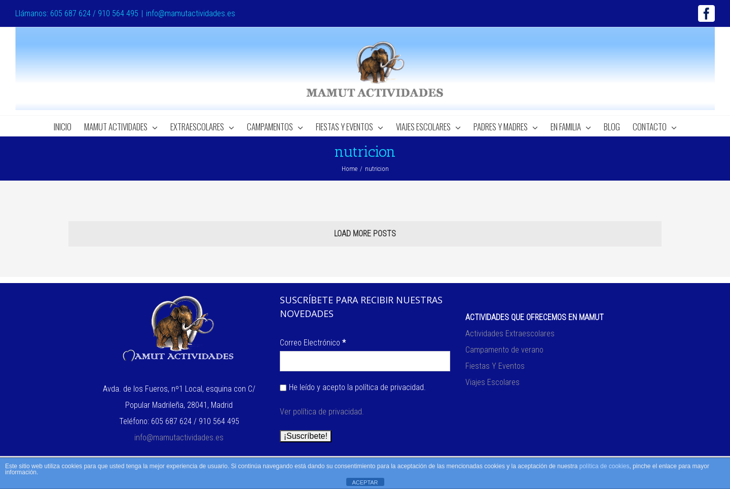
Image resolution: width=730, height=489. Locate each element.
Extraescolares (530, 333)
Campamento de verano (504, 350)
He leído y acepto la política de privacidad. (353, 387)
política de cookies (604, 466)
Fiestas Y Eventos (495, 366)
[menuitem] (69, 126)
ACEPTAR (365, 482)
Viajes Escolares (492, 382)
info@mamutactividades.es (190, 13)
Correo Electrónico (313, 342)
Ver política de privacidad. (322, 411)
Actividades (485, 333)
